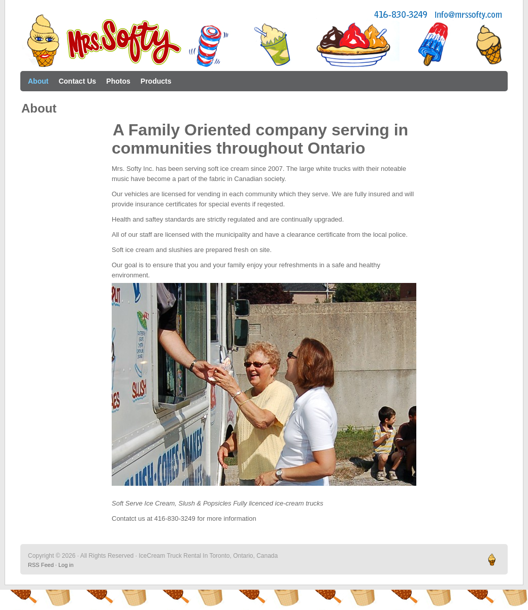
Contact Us (77, 81)
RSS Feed (41, 565)
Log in (66, 565)
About (38, 81)
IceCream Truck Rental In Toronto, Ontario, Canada (264, 40)
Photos (118, 81)
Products (156, 81)
